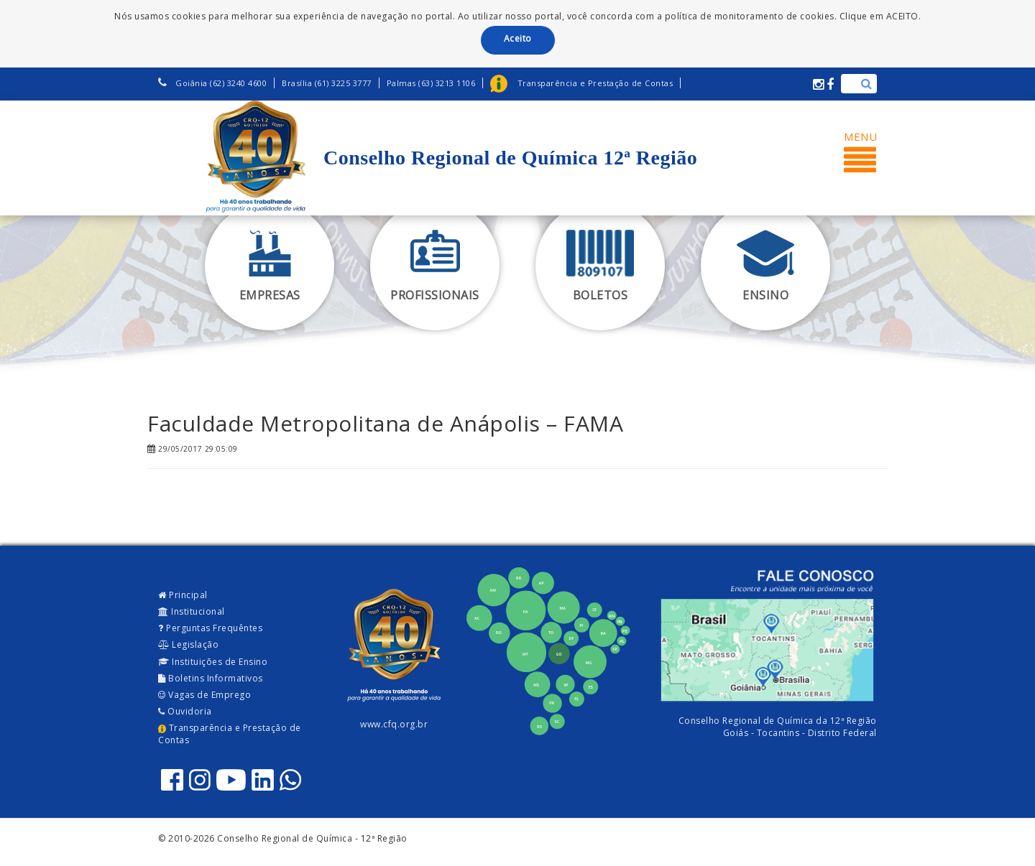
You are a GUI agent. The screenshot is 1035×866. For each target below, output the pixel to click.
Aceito (518, 38)
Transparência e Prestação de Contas (229, 734)
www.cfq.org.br (394, 724)
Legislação (188, 644)
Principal (183, 595)
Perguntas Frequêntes (210, 628)
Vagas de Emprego (204, 695)
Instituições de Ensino (212, 662)
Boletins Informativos (210, 678)
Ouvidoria (185, 711)
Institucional (191, 611)
